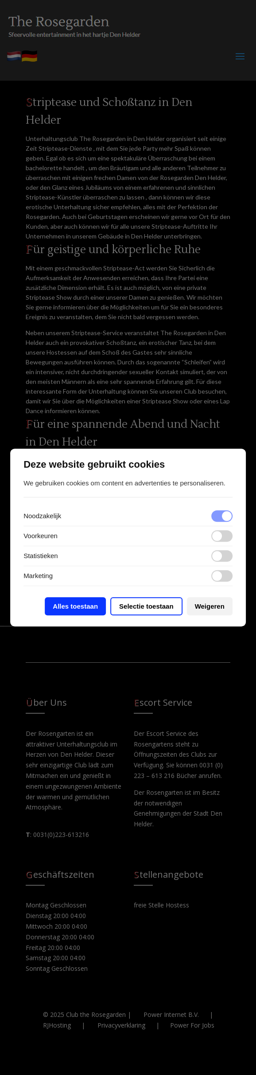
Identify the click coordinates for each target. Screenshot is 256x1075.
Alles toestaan (75, 606)
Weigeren (210, 606)
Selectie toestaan (146, 606)
